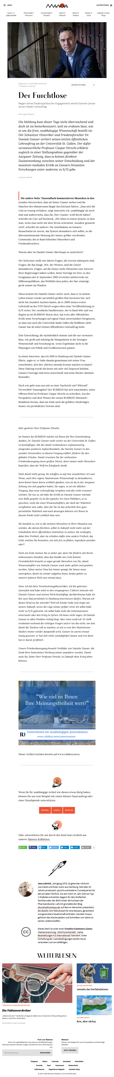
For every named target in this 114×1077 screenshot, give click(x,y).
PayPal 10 (69, 810)
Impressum (59, 1065)
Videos (44, 1061)
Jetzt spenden (70, 1050)
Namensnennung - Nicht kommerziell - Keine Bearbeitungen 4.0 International (60, 934)
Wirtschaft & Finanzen (29, 14)
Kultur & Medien (76, 14)
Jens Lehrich (27, 177)
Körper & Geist (88, 14)
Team (49, 1065)
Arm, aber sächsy (86, 1021)
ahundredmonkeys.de (49, 907)
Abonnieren (45, 1053)
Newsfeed (67, 1061)
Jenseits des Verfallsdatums (92, 989)
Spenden (45, 810)
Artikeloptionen (82, 85)
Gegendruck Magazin (56, 1069)
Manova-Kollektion (39, 839)
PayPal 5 (57, 810)
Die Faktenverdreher (16, 1010)
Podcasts (55, 1061)
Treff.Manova (39, 1069)
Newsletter (79, 1061)
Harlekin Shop (74, 1069)
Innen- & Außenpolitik (11, 14)
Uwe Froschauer (20, 1023)
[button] (22, 847)
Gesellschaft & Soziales (46, 14)
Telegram (34, 1061)
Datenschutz (73, 1065)
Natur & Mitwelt (62, 14)
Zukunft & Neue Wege (103, 14)
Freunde (39, 1065)
